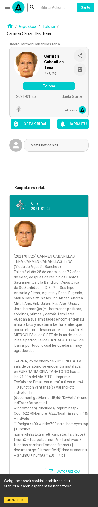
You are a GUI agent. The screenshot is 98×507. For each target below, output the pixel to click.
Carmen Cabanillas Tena (54, 62)
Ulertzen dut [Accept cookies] (16, 500)
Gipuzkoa (27, 26)
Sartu (85, 7)
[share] (80, 55)
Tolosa (49, 26)
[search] (50, 7)
